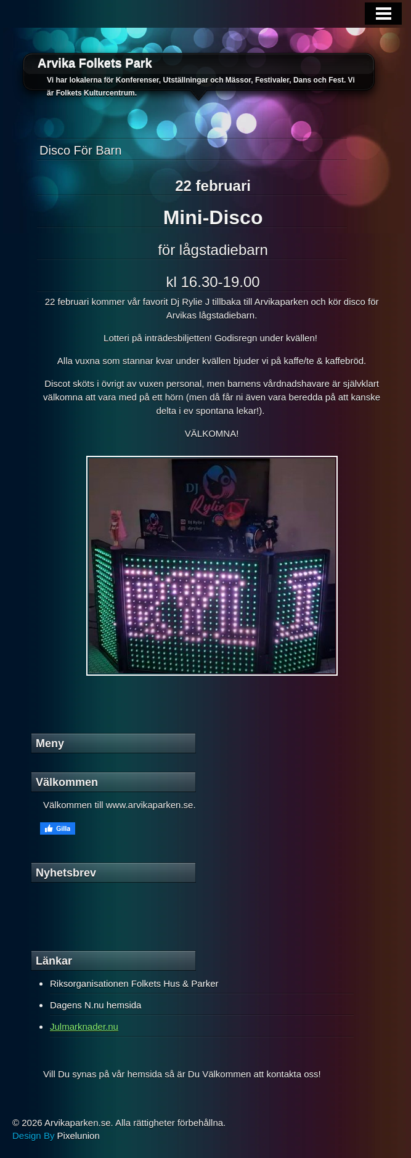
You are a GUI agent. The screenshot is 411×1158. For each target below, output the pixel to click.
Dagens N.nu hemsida (95, 1005)
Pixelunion (78, 1135)
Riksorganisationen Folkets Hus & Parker (134, 983)
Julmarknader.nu (84, 1026)
